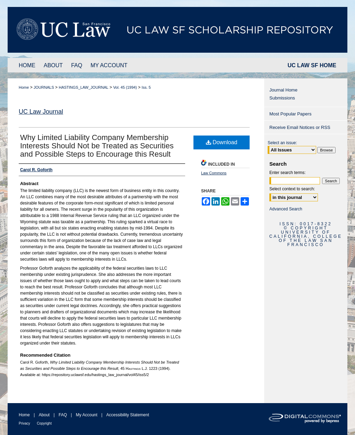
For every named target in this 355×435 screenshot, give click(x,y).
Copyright (44, 423)
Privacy (24, 423)
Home (24, 87)
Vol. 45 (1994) (125, 87)
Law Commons (213, 173)
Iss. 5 (146, 87)
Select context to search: (292, 188)
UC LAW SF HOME (312, 65)
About (44, 414)
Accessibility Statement (127, 414)
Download (221, 142)
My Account (86, 414)
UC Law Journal (41, 111)
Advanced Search (285, 209)
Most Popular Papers (290, 113)
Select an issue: (282, 142)
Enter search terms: (287, 172)
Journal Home (283, 90)
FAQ (63, 414)
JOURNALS (44, 87)
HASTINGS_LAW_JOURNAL (83, 87)
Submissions (282, 98)
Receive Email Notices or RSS (299, 127)
